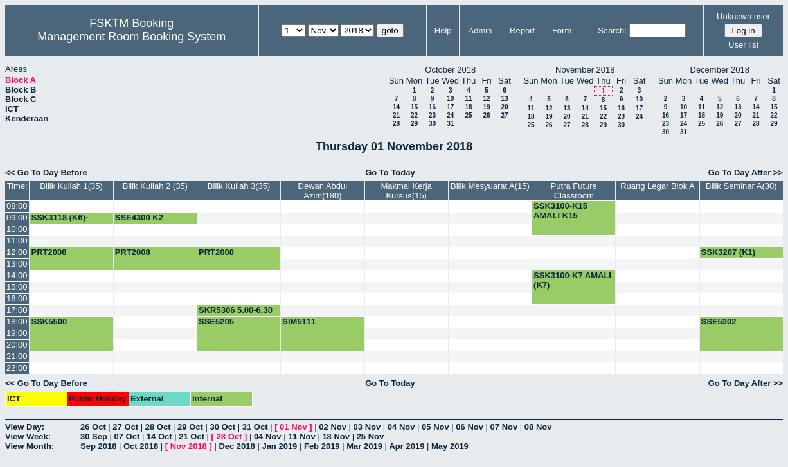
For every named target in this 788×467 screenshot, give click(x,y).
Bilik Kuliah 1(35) (71, 186)
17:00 (17, 310)
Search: (612, 30)
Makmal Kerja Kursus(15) (406, 190)
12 (486, 98)
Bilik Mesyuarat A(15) (490, 186)
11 (468, 98)
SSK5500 (49, 321)
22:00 (17, 368)
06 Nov (469, 427)
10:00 (17, 229)
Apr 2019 (406, 446)
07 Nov (504, 427)
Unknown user (743, 16)
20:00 (17, 344)
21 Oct (191, 436)
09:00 (17, 217)
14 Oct (159, 436)
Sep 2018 (98, 446)
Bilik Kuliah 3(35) (239, 186)
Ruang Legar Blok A (657, 186)
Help (443, 30)
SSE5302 (719, 321)
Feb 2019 (322, 446)
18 (468, 106)
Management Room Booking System (131, 36)
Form (561, 30)
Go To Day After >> (745, 172)
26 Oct (93, 427)
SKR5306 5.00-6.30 (236, 310)
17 (450, 106)
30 (432, 123)
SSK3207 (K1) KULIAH (728, 257)
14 (396, 106)
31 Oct (255, 427)
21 (396, 115)
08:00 (17, 206)
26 (486, 115)
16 (432, 106)
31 (450, 123)
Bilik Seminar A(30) (741, 186)
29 (414, 123)
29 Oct (190, 427)
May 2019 (450, 446)
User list (743, 44)
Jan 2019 (279, 446)
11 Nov (302, 436)
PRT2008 (48, 252)
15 (414, 106)
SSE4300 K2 (139, 217)
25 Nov (370, 436)
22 (414, 115)
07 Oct (127, 436)
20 (504, 106)
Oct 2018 (140, 446)
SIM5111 (299, 321)
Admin (480, 30)
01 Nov (293, 427)
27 (504, 115)
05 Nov (435, 427)
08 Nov (538, 427)
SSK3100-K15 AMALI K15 (560, 210)
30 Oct (222, 427)
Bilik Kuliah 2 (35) (155, 186)
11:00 (17, 240)
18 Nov (336, 436)
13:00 (17, 264)
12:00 (17, 252)
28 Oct (158, 427)
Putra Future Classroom (574, 190)
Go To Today (390, 172)
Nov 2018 (188, 446)
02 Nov (332, 427)
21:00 (17, 356)
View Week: (28, 436)
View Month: (29, 446)
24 (450, 115)
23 (432, 115)
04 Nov (401, 427)
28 (396, 123)
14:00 (17, 275)
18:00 (17, 321)
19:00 (17, 333)
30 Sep (93, 436)
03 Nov (367, 427)
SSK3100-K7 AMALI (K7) (572, 280)
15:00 (17, 287)
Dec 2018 (237, 446)
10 (450, 98)
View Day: (24, 427)
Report (522, 30)
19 (486, 106)
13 (504, 98)
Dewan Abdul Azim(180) (323, 190)
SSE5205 (216, 321)
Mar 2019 (364, 446)
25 (468, 115)
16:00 (17, 298)
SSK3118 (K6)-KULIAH (59, 222)
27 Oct (125, 427)
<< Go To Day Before (46, 172)
